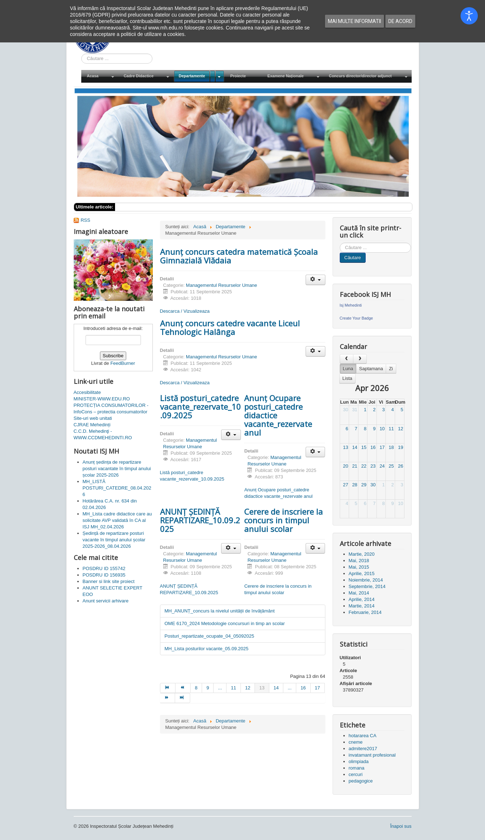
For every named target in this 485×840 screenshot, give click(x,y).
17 (382, 447)
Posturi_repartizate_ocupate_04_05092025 (209, 636)
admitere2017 (363, 748)
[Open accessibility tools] (469, 15)
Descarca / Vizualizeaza (185, 311)
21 (354, 466)
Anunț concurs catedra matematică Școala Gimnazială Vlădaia (239, 256)
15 (363, 447)
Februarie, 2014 (365, 612)
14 (354, 447)
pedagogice (361, 781)
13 (345, 447)
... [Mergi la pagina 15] (290, 687)
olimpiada (359, 761)
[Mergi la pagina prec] (183, 688)
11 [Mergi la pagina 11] (233, 687)
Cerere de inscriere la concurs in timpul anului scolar (283, 520)
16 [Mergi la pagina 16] (303, 687)
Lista (347, 378)
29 (363, 484)
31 (354, 409)
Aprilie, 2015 (362, 573)
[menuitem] (99, 76)
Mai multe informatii (354, 21)
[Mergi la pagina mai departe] (167, 698)
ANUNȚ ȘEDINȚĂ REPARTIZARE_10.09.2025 (200, 520)
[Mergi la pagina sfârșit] (182, 698)
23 (372, 466)
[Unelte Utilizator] (315, 280)
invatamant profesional (372, 755)
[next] (360, 359)
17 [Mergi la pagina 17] (317, 687)
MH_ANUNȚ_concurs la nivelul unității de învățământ (220, 611)
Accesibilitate (87, 392)
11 (391, 428)
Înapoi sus (400, 826)
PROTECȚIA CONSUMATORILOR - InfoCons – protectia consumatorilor (111, 408)
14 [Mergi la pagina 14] (276, 687)
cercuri (356, 774)
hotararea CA (362, 735)
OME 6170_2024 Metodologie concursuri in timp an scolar (225, 623)
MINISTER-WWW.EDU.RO (102, 398)
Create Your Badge (356, 318)
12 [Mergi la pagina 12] (247, 687)
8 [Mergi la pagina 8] (196, 687)
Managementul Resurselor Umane (221, 285)
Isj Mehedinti (351, 305)
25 (391, 466)
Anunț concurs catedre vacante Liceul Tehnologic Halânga (230, 327)
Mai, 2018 (359, 560)
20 (345, 466)
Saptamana (371, 368)
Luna (348, 368)
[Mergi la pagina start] (167, 688)
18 (391, 447)
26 (400, 466)
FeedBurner (122, 363)
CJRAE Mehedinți (92, 424)
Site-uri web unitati (93, 418)
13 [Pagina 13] (261, 687)
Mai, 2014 (359, 593)
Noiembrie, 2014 (366, 580)
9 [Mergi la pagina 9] (207, 687)
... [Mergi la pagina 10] (220, 687)
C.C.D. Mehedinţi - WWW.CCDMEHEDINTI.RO (103, 434)
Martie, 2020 (362, 554)
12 (400, 428)
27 (345, 484)
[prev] (346, 359)
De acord (400, 21)
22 (363, 466)
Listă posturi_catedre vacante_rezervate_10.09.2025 (200, 407)
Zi (391, 368)
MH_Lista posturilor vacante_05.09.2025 (206, 648)
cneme (356, 742)
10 (382, 428)
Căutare (352, 257)
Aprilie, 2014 (362, 599)
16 (372, 447)
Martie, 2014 (362, 606)
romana (357, 768)
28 (354, 484)
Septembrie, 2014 (367, 586)
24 (382, 466)
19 (400, 447)
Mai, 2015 (359, 567)
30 (345, 409)
